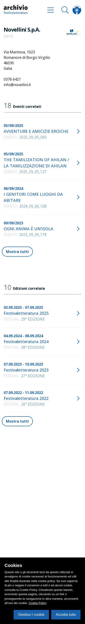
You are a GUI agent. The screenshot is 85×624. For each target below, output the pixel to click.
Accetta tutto (66, 615)
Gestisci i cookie (31, 615)
